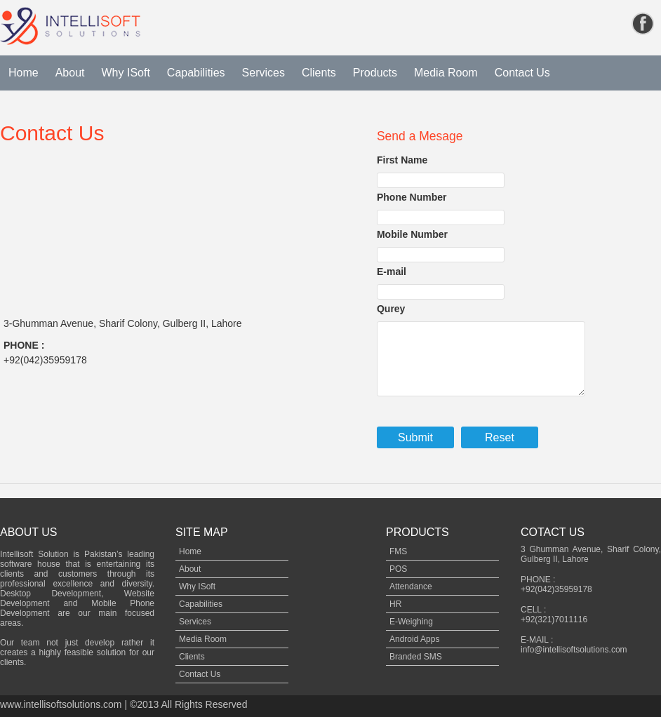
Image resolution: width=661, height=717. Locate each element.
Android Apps (414, 639)
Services (263, 73)
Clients (319, 73)
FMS (398, 551)
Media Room (446, 73)
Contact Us (522, 73)
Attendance (410, 586)
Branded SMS (415, 657)
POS (398, 569)
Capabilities (196, 73)
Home (23, 73)
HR (395, 604)
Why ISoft (126, 73)
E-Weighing (411, 621)
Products (375, 73)
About (70, 73)
